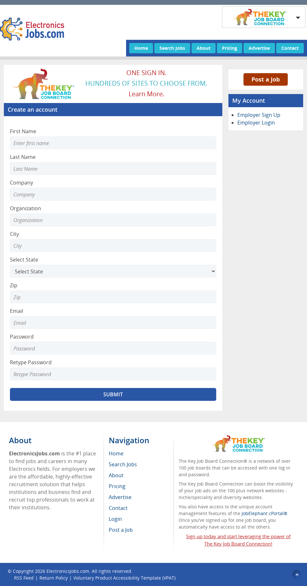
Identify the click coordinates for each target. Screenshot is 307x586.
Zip (13, 285)
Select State (24, 259)
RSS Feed (24, 578)
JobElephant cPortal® (264, 513)
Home (141, 48)
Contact (290, 48)
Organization (25, 208)
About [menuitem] (116, 475)
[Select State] (113, 271)
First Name (23, 131)
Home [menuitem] (116, 453)
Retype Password (31, 362)
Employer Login (256, 122)
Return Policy (53, 578)
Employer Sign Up (258, 114)
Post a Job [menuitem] (121, 529)
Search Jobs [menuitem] (123, 464)
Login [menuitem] (115, 518)
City (14, 233)
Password (22, 336)
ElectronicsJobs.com (68, 571)
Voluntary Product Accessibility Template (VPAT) (124, 578)
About (203, 48)
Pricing (229, 48)
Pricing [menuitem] (117, 486)
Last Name (23, 156)
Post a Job (266, 79)
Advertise (259, 48)
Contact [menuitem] (118, 508)
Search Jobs (172, 48)
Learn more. (146, 94)
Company (21, 182)
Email (16, 311)
